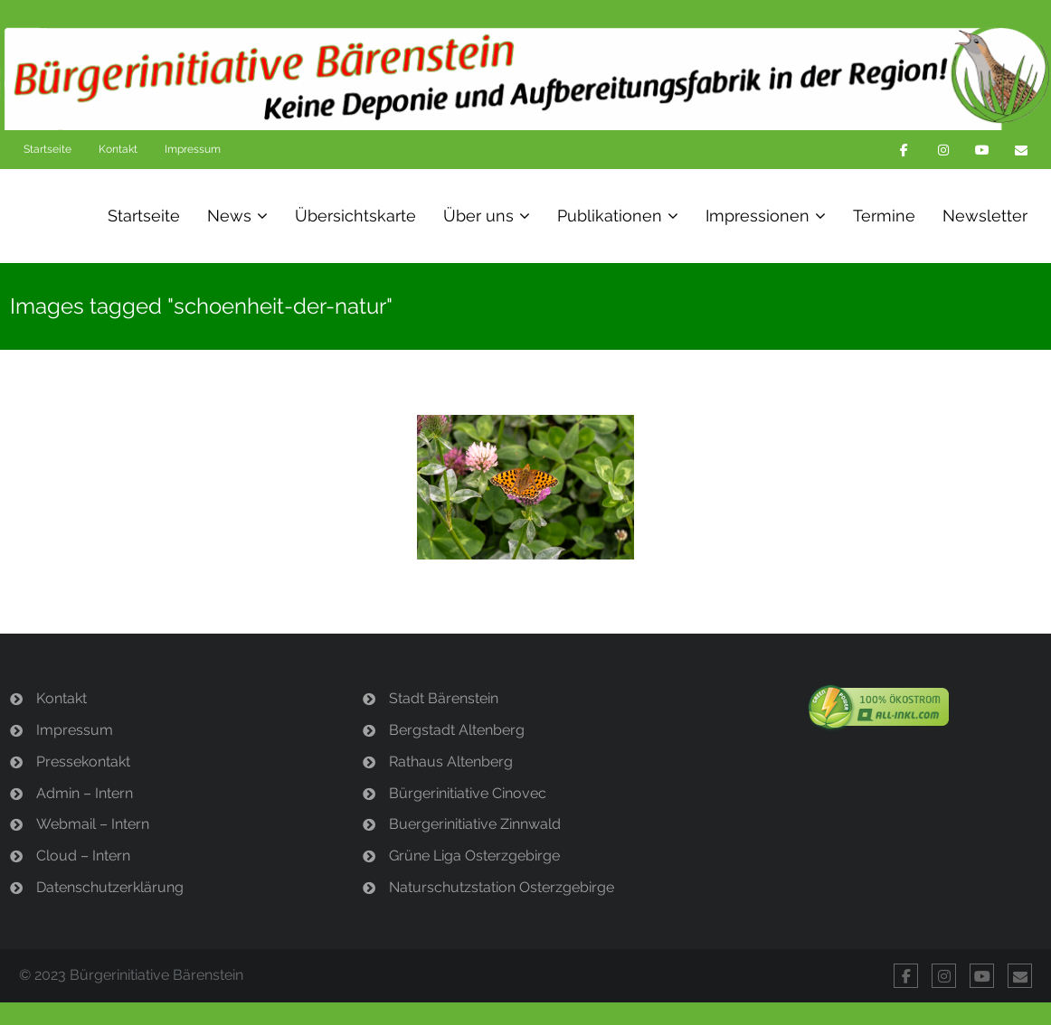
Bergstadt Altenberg (457, 729)
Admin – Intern (84, 793)
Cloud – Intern (83, 855)
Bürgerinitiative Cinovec (467, 793)
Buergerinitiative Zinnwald (475, 823)
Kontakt (118, 149)
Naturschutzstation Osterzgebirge (501, 887)
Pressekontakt (83, 761)
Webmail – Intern (92, 823)
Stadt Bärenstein (443, 698)
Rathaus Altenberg (451, 761)
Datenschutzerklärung (110, 887)
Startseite (47, 149)
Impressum (193, 149)
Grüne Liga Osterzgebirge (474, 855)
